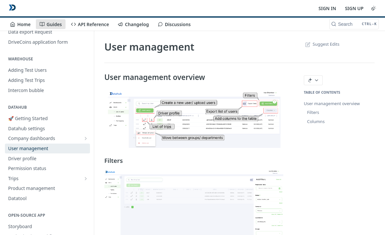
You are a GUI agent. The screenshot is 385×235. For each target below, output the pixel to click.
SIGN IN (327, 8)
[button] (193, 119)
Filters (313, 112)
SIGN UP (354, 8)
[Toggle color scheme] (373, 8)
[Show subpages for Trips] (85, 178)
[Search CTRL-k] (354, 24)
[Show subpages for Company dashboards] (85, 138)
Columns (316, 121)
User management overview (332, 103)
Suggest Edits (321, 44)
